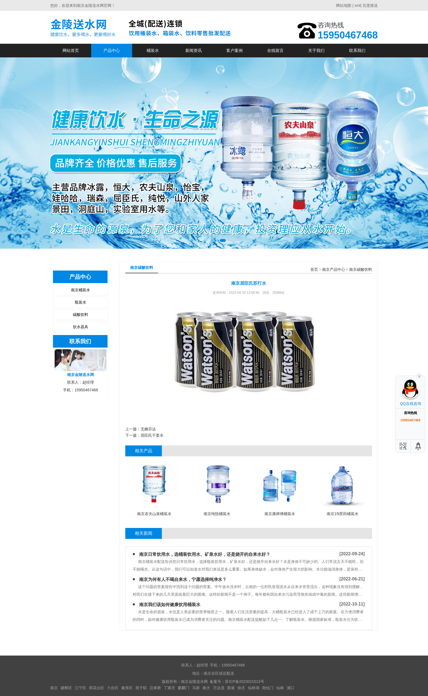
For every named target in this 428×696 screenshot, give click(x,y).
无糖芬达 (148, 429)
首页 (314, 270)
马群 (196, 688)
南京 (54, 688)
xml (358, 5)
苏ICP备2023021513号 (244, 681)
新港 (231, 688)
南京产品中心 (333, 270)
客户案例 (234, 50)
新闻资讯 (193, 50)
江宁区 (80, 688)
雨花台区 (96, 688)
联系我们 (357, 50)
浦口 (290, 688)
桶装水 (153, 50)
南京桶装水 (80, 290)
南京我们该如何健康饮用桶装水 (169, 604)
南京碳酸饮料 (360, 270)
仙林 (280, 688)
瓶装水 (80, 302)
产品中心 (111, 50)
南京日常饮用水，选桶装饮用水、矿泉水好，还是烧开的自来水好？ (204, 554)
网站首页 (71, 50)
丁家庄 (169, 688)
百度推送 (370, 5)
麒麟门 (183, 688)
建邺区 (66, 688)
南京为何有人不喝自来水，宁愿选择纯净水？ (183, 579)
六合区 (112, 688)
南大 (206, 688)
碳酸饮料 (80, 314)
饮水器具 (80, 327)
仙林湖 (253, 688)
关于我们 (316, 50)
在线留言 (275, 50)
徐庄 (241, 688)
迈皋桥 (155, 688)
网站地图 (343, 5)
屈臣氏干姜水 (152, 435)
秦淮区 (127, 688)
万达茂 (218, 688)
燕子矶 (141, 688)
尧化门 (268, 688)
